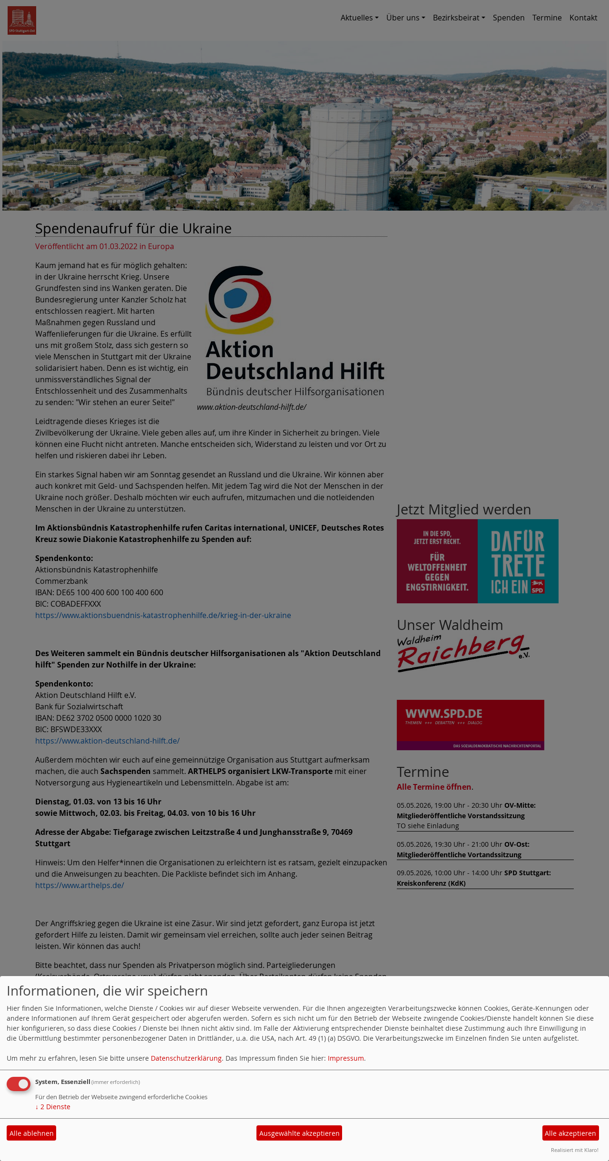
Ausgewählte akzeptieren (299, 1133)
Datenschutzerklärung (186, 1058)
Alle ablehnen (32, 1133)
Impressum (346, 1058)
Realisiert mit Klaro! (575, 1149)
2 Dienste (52, 1106)
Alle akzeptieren (570, 1133)
